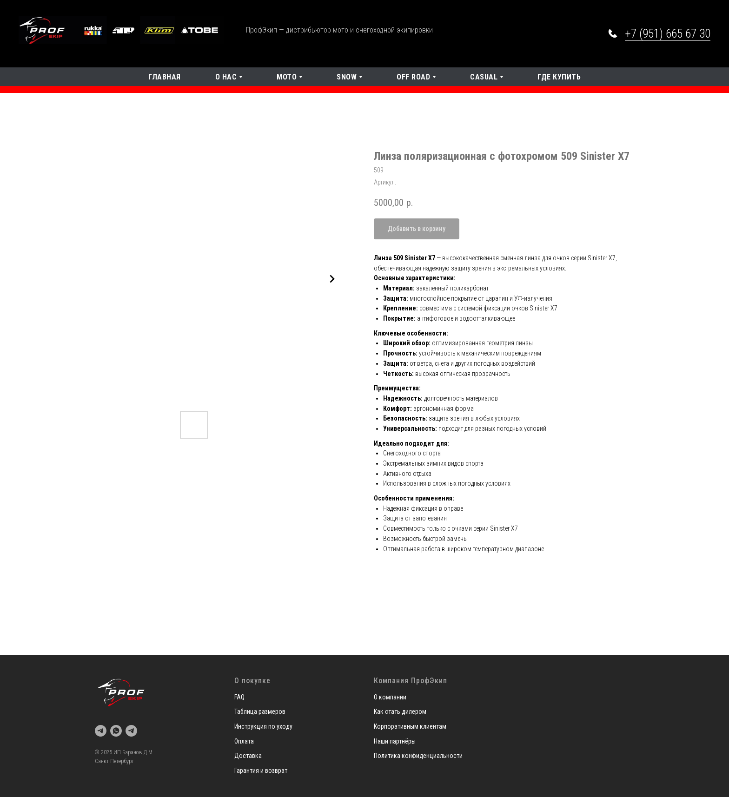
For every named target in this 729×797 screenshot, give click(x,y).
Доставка (248, 755)
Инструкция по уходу (263, 726)
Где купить (559, 76)
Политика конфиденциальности (418, 755)
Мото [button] (287, 76)
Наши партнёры (395, 741)
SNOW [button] (347, 76)
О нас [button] (226, 76)
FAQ (239, 697)
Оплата (244, 741)
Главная (164, 76)
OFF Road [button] (413, 76)
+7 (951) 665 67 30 (667, 33)
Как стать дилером (400, 711)
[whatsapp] (116, 731)
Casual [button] (483, 76)
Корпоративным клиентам (410, 726)
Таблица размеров (259, 711)
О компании (390, 697)
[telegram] (100, 731)
